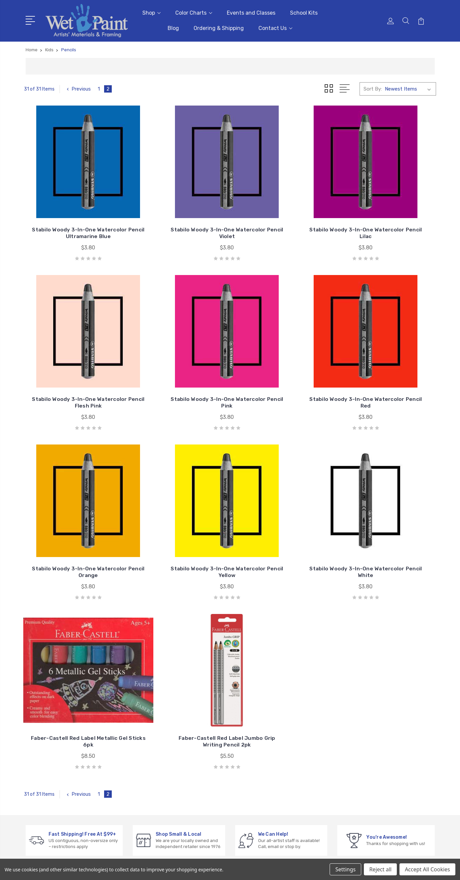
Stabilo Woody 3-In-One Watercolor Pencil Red (177, 373)
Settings (345, 869)
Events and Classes (251, 12)
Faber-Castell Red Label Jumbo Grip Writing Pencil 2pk (282, 526)
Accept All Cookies (427, 869)
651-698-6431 (52, 736)
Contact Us (275, 27)
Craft (369, 745)
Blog (173, 27)
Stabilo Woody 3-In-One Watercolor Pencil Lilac (282, 221)
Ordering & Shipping (219, 27)
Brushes (372, 726)
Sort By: (373, 87)
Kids (368, 765)
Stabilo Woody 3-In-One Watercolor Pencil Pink (72, 373)
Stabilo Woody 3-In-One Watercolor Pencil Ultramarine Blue (72, 218)
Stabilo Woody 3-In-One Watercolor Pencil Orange (282, 373)
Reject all (380, 869)
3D (366, 716)
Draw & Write (377, 755)
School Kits (304, 12)
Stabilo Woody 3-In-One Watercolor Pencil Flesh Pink (388, 221)
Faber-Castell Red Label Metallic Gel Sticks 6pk (177, 526)
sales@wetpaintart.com (63, 748)
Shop (151, 12)
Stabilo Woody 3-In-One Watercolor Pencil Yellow (388, 373)
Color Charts (193, 12)
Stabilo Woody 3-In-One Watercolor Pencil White (71, 526)
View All (372, 775)
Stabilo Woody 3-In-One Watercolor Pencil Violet (177, 221)
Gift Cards (374, 706)
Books (370, 735)
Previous (78, 87)
